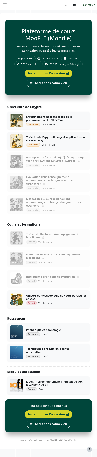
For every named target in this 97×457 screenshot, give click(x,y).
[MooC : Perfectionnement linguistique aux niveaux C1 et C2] (48, 385)
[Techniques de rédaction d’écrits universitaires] (48, 353)
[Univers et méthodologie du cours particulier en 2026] (48, 299)
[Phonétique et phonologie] (48, 332)
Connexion (89, 4)
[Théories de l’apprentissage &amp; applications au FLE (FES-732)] (48, 141)
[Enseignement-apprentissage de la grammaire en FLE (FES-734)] (48, 120)
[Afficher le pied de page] (89, 449)
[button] (66, 5)
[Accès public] (49, 83)
